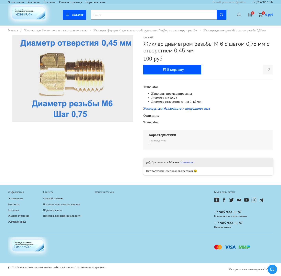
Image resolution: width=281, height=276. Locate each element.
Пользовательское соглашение (61, 204)
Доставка (50, 2)
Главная (13, 30)
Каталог (74, 15)
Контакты (33, 2)
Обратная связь (95, 2)
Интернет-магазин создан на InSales (251, 269)
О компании (16, 2)
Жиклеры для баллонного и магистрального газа (55, 30)
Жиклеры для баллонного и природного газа (176, 108)
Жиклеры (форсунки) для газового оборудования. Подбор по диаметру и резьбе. (145, 30)
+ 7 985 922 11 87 (228, 222)
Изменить (186, 162)
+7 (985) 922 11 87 (262, 2)
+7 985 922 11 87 (228, 211)
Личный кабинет (53, 198)
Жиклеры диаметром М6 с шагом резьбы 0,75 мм (234, 30)
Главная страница (70, 2)
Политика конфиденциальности (62, 215)
